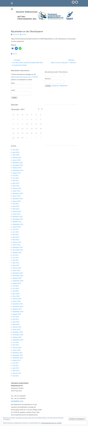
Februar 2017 (17, 373)
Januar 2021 (16, 270)
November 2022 (18, 219)
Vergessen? (55, 86)
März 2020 (16, 296)
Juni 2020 (16, 288)
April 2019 (16, 322)
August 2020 (17, 283)
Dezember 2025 (18, 163)
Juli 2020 (15, 286)
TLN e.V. (15, 54)
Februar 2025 (17, 188)
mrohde (24, 34)
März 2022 (16, 240)
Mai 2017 (16, 365)
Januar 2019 (16, 329)
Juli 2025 (15, 175)
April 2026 (16, 152)
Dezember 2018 (18, 332)
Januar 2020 (16, 301)
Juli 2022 (15, 229)
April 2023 (16, 206)
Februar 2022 (17, 242)
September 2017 (18, 358)
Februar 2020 (17, 299)
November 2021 (18, 250)
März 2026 (16, 155)
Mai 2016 (16, 376)
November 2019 (18, 306)
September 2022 (18, 224)
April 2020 (16, 294)
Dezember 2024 (18, 193)
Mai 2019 (16, 319)
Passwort (48, 79)
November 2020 (18, 275)
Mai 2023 (16, 204)
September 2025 (18, 170)
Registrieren (64, 86)
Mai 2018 (16, 345)
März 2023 (16, 209)
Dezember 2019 (18, 304)
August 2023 (17, 201)
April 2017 (16, 368)
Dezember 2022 (18, 216)
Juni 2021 (16, 258)
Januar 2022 (16, 245)
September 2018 (18, 340)
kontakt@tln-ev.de (17, 401)
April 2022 (16, 237)
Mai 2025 (16, 180)
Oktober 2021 (17, 252)
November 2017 (18, 355)
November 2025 (18, 165)
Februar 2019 (17, 327)
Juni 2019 (16, 317)
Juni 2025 (16, 178)
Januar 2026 (16, 160)
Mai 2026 (16, 150)
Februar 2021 (17, 268)
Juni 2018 (16, 342)
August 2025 (17, 173)
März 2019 (16, 324)
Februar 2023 (17, 211)
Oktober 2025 (17, 168)
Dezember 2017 (18, 353)
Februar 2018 (17, 347)
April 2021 (16, 263)
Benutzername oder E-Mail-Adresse (56, 72)
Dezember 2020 (18, 273)
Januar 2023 (16, 214)
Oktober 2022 (17, 222)
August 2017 (17, 360)
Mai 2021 (16, 260)
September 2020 (18, 281)
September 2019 (18, 311)
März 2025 (16, 186)
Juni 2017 (16, 363)
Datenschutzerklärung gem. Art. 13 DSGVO (24, 77)
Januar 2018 (16, 350)
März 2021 (16, 265)
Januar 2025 (16, 191)
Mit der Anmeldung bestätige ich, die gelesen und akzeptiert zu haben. (24, 76)
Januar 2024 (16, 196)
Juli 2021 (15, 255)
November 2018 (18, 335)
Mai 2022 (16, 234)
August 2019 (17, 314)
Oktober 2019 (17, 309)
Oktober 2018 (17, 337)
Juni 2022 (16, 232)
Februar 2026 (17, 157)
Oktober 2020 (17, 278)
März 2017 (16, 370)
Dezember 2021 (18, 247)
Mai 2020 (16, 291)
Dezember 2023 (18, 198)
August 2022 (17, 227)
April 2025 (16, 183)
